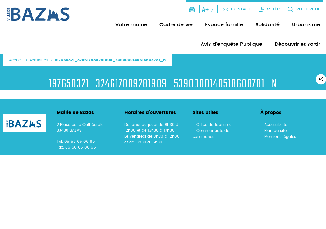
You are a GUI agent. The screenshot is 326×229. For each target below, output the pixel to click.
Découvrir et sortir (297, 44)
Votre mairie (131, 24)
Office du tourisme (213, 125)
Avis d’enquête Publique (231, 44)
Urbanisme (306, 24)
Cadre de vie (176, 24)
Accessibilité (275, 125)
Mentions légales (280, 137)
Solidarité (267, 24)
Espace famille (224, 24)
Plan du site (275, 131)
